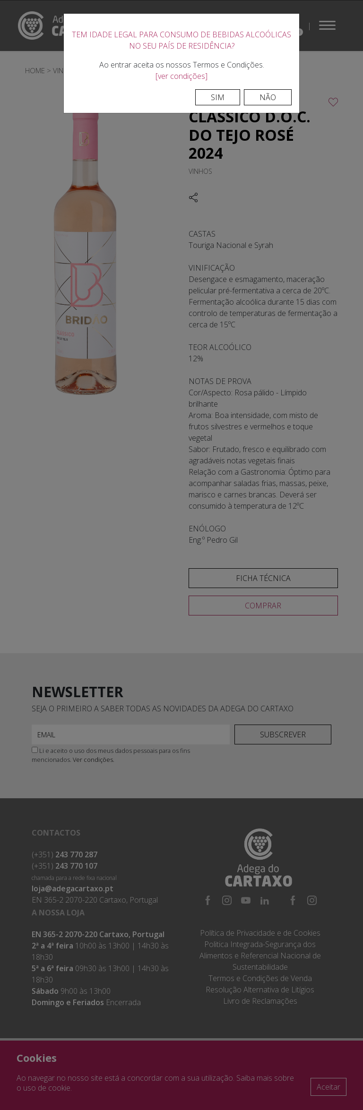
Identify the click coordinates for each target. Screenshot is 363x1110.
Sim (218, 97)
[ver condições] (181, 76)
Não (267, 97)
